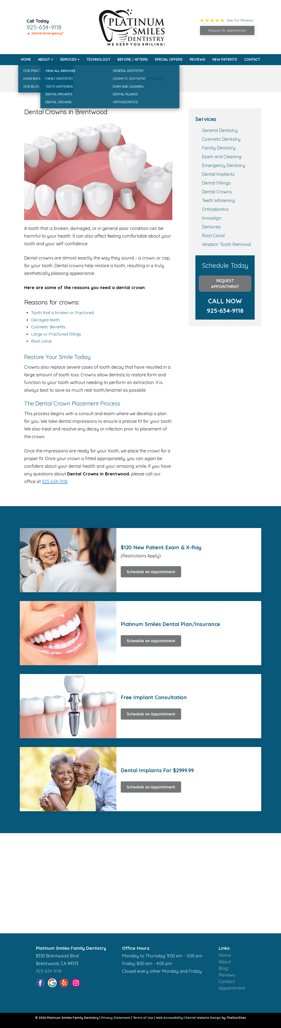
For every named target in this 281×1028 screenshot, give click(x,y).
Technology (98, 59)
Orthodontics (215, 209)
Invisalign (211, 218)
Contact (252, 59)
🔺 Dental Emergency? (45, 33)
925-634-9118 (44, 27)
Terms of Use (143, 1018)
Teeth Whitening (218, 200)
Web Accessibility (169, 1018)
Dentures (211, 226)
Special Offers (169, 59)
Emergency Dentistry (223, 165)
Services (68, 59)
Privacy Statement (115, 1018)
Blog (223, 968)
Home (26, 59)
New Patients (224, 59)
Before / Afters (132, 59)
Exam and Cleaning (221, 156)
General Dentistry (220, 130)
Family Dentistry (219, 148)
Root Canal (213, 235)
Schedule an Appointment (151, 571)
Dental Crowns (217, 191)
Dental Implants (218, 174)
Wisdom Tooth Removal (226, 244)
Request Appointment (225, 283)
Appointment (232, 988)
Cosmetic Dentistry (221, 139)
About (44, 59)
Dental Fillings (216, 183)
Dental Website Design (203, 1018)
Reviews (197, 59)
